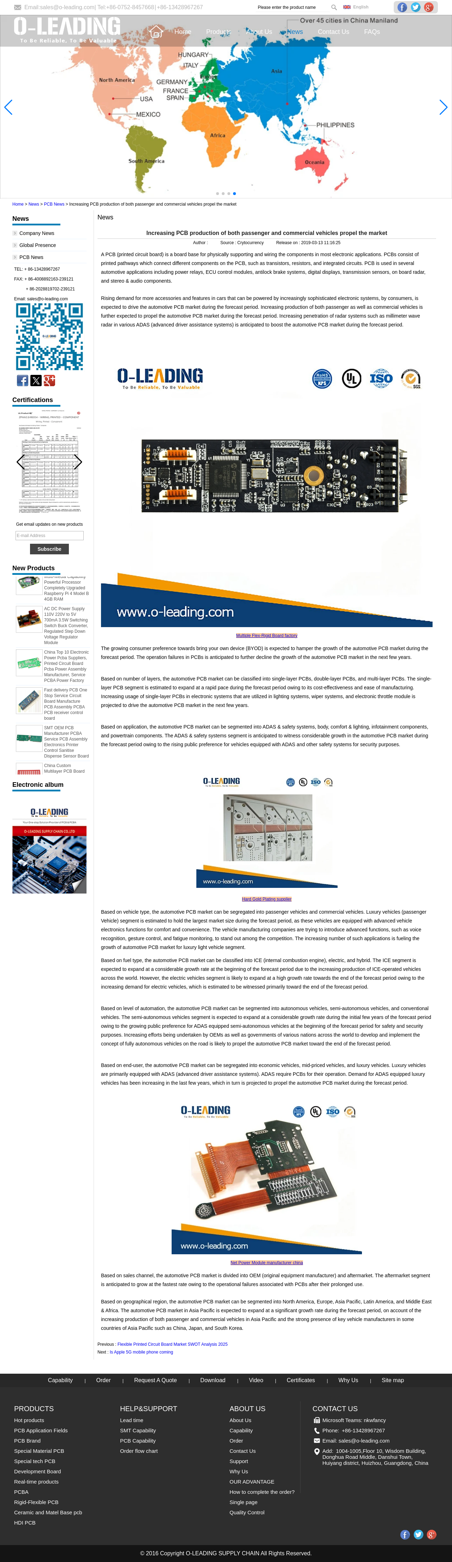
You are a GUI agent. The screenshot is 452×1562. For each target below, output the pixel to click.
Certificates (301, 1380)
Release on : (288, 242)
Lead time (131, 1420)
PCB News (54, 204)
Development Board (37, 1471)
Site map (393, 1380)
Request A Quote (155, 1380)
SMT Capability (138, 1430)
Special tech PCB (34, 1461)
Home (18, 204)
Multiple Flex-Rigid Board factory (266, 635)
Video (256, 1380)
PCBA (21, 1492)
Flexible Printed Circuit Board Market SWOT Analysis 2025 (173, 1344)
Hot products (29, 1420)
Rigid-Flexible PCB (36, 1502)
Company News (36, 233)
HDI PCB (25, 1523)
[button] (217, 193)
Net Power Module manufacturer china (267, 1262)
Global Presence (37, 245)
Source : (228, 242)
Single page (243, 1502)
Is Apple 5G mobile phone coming (141, 1352)
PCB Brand (27, 1441)
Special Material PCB (39, 1451)
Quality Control (247, 1512)
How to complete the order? (262, 1492)
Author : (201, 242)
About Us (240, 1420)
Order (103, 1380)
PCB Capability (138, 1441)
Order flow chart (139, 1451)
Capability (60, 1380)
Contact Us (243, 1451)
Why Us (348, 1380)
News (34, 204)
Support (239, 1461)
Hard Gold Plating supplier (266, 899)
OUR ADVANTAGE (252, 1482)
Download (212, 1380)
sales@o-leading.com (67, 7)
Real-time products (36, 1482)
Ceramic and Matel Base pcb (48, 1512)
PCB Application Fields (41, 1430)
